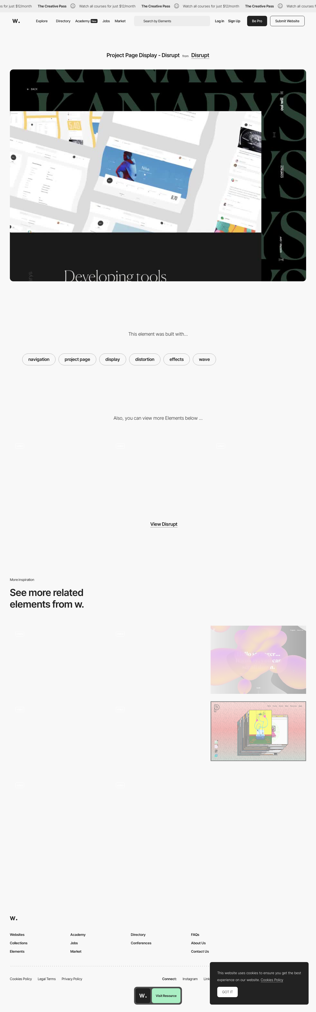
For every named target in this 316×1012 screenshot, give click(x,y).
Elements (17, 951)
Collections (18, 943)
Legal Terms (47, 979)
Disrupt (200, 55)
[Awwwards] (16, 21)
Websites (17, 934)
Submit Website (287, 21)
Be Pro (257, 21)
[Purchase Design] (258, 731)
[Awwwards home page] (143, 995)
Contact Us (200, 951)
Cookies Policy (21, 979)
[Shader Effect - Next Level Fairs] (158, 659)
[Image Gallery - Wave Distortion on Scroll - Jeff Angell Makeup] (57, 811)
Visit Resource (166, 996)
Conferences (141, 943)
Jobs (106, 21)
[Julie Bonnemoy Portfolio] (258, 660)
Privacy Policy (72, 979)
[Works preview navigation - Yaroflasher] (57, 660)
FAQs (195, 934)
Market (120, 21)
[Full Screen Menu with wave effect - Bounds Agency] (158, 735)
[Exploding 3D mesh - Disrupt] (158, 471)
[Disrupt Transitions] (258, 472)
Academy (86, 21)
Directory (63, 21)
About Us (198, 943)
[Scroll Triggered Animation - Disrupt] (57, 471)
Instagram (190, 979)
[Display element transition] (158, 811)
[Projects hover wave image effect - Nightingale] (57, 735)
